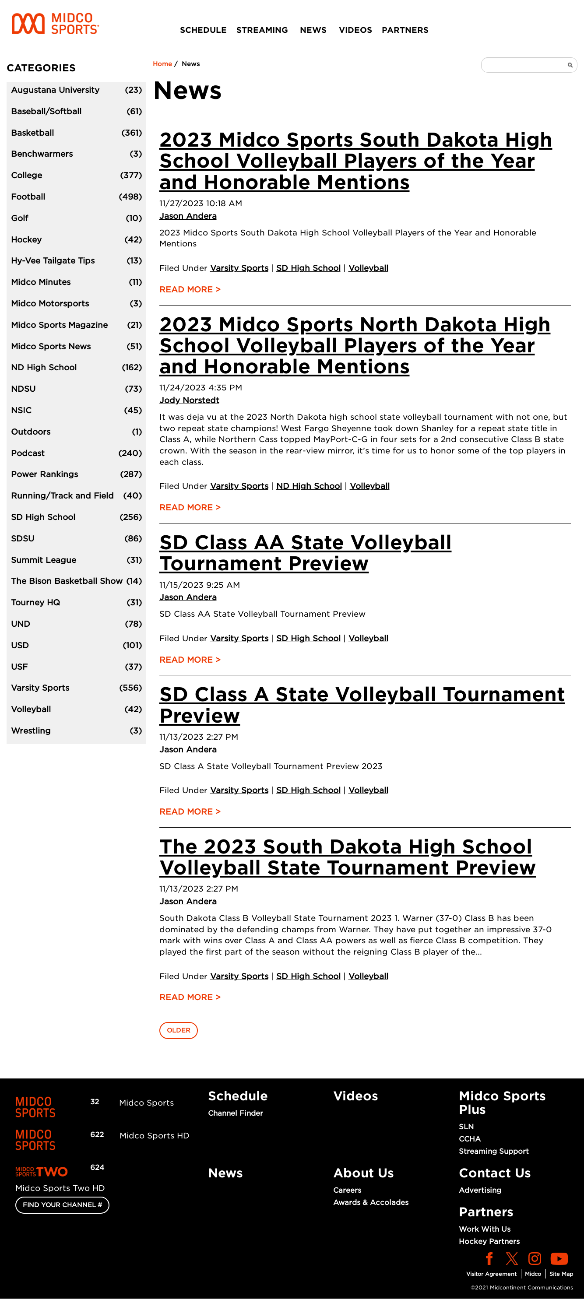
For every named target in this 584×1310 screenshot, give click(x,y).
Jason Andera (188, 216)
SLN (466, 1127)
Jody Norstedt (189, 400)
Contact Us (495, 1173)
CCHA (470, 1139)
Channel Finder (235, 1113)
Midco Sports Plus (502, 1103)
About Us (363, 1173)
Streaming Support (494, 1151)
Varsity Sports (239, 268)
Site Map (561, 1274)
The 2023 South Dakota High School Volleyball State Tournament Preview (347, 857)
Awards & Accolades (370, 1202)
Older (178, 1030)
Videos (355, 30)
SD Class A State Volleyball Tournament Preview (362, 705)
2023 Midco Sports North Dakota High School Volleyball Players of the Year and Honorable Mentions (355, 346)
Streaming (262, 30)
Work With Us (484, 1229)
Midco (533, 1274)
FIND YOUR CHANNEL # (62, 1204)
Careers (347, 1190)
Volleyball (368, 268)
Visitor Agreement (491, 1274)
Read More (186, 289)
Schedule (203, 30)
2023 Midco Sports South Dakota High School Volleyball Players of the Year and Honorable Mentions (355, 161)
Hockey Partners (489, 1241)
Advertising (480, 1190)
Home (162, 63)
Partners (405, 30)
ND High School (309, 486)
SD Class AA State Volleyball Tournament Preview (305, 553)
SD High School (308, 268)
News (313, 30)
